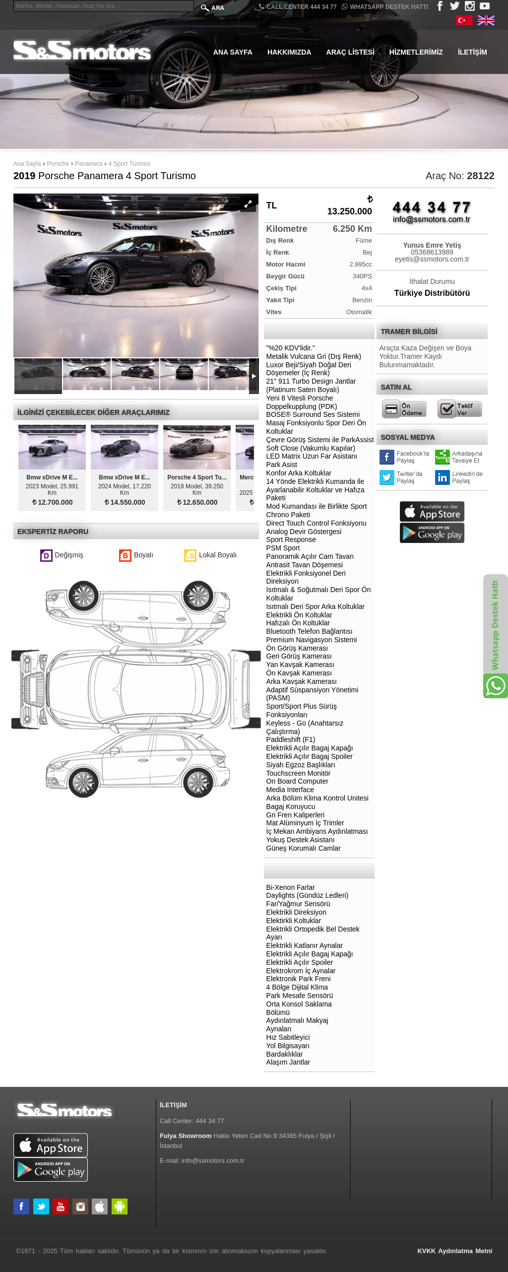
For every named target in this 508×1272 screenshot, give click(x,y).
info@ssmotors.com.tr (213, 1160)
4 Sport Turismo (130, 163)
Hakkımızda (289, 52)
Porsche (58, 163)
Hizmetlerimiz (416, 52)
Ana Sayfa (233, 52)
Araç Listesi (350, 52)
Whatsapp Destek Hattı (385, 6)
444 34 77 (209, 1121)
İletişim (472, 52)
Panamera (89, 163)
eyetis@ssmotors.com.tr (432, 259)
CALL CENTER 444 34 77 (298, 6)
